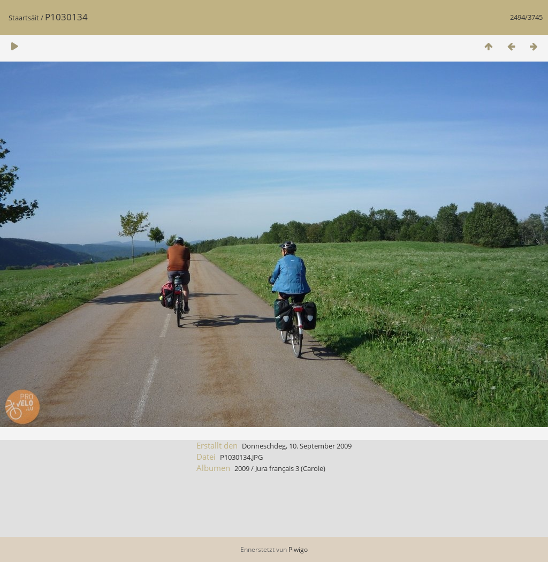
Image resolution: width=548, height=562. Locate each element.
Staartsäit (24, 17)
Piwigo (298, 549)
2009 (241, 468)
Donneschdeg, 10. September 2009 (297, 446)
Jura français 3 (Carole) (290, 468)
